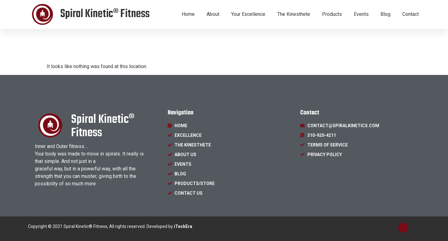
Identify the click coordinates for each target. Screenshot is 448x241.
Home (188, 14)
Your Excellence (248, 14)
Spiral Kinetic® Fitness (105, 14)
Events (361, 14)
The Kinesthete (293, 14)
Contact (410, 14)
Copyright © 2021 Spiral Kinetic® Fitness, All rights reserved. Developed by (110, 226)
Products (332, 14)
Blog (385, 14)
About (213, 14)
